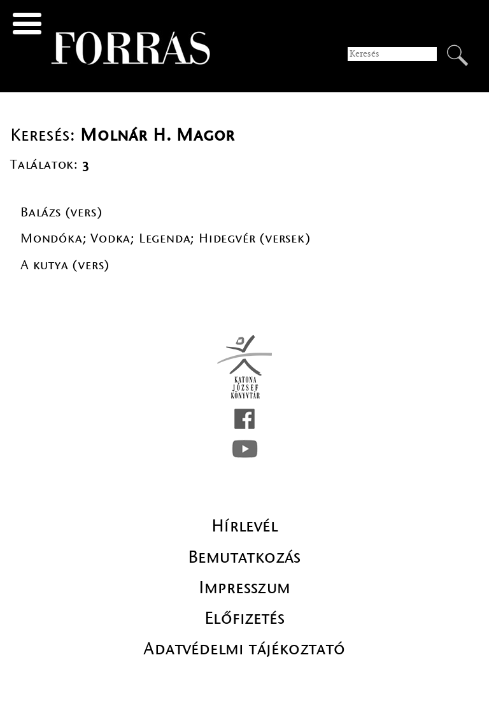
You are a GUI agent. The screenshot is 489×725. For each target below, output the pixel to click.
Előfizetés (244, 618)
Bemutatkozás (244, 557)
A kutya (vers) (65, 265)
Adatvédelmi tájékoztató (244, 648)
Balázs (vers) (61, 212)
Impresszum (245, 587)
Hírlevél (244, 526)
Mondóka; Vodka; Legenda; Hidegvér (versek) (165, 238)
